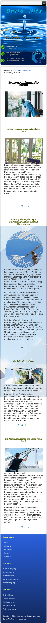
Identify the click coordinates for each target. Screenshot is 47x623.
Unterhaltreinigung (9, 609)
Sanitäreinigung (8, 602)
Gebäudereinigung (9, 569)
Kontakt (6, 553)
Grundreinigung (8, 572)
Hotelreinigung (8, 595)
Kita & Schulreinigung (10, 579)
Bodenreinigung (8, 576)
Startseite (17, 70)
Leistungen (27, 70)
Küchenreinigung (9, 605)
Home (6, 543)
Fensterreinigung (9, 583)
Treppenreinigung (9, 598)
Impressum (7, 556)
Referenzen (8, 549)
